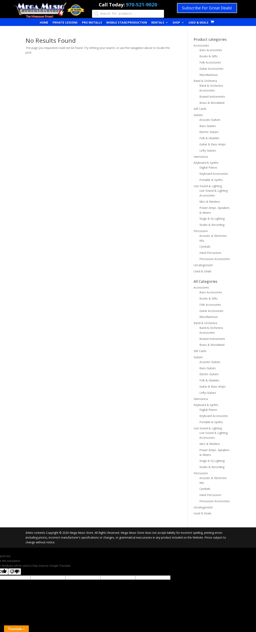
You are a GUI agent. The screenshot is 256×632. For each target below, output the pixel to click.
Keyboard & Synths (206, 163)
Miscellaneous (208, 75)
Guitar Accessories (211, 68)
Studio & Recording (211, 225)
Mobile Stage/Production (126, 22)
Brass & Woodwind (211, 103)
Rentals (157, 22)
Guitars (198, 115)
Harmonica (201, 157)
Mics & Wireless (209, 201)
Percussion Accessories (214, 259)
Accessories (201, 45)
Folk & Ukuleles (209, 138)
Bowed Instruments (212, 96)
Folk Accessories (210, 62)
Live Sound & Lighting (208, 186)
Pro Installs (92, 22)
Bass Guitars (207, 126)
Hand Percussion (210, 253)
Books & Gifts (208, 56)
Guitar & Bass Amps (212, 144)
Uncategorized (203, 265)
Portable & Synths (211, 180)
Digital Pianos (208, 167)
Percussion (201, 231)
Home (44, 22)
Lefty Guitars (207, 150)
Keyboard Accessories (213, 174)
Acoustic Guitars (209, 120)
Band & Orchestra (205, 81)
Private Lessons (65, 22)
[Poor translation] (14, 571)
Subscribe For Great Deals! (207, 8)
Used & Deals (198, 22)
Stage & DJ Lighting (212, 218)
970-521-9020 (141, 4)
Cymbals (204, 246)
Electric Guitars (209, 132)
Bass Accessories (210, 50)
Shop (176, 22)
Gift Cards (200, 109)
